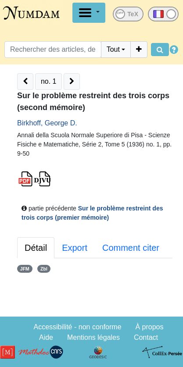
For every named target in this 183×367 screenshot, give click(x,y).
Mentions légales (93, 337)
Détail (36, 248)
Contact (146, 337)
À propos (149, 327)
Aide (46, 337)
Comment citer (130, 248)
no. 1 (49, 81)
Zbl (43, 268)
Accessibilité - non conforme (77, 327)
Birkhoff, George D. (47, 123)
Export (74, 248)
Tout (113, 49)
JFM (24, 268)
